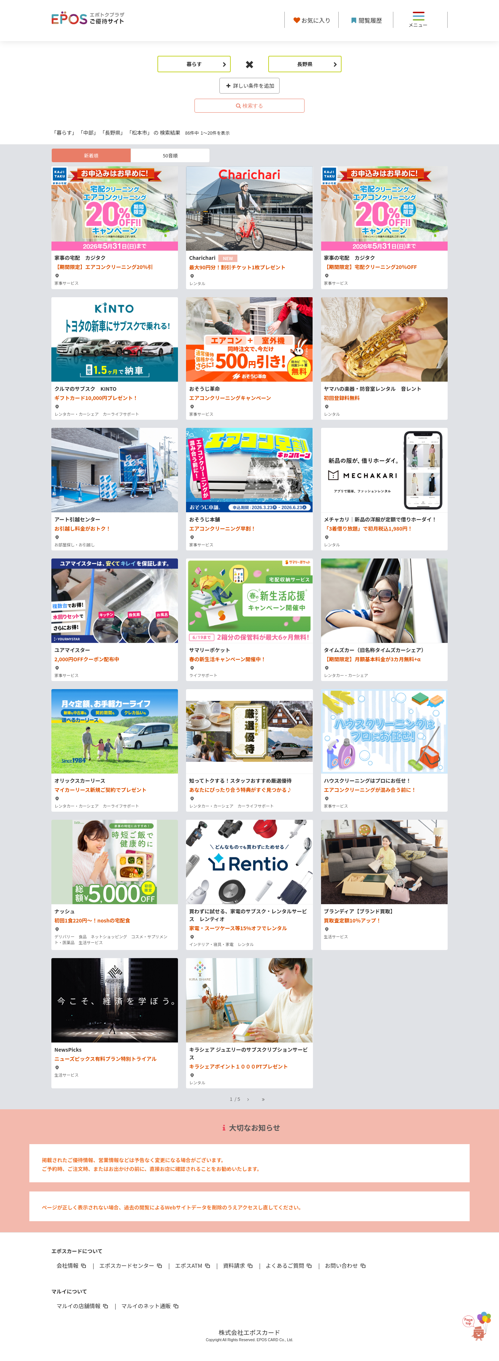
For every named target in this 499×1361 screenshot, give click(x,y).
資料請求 (238, 1265)
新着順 (91, 155)
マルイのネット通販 (150, 1306)
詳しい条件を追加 (249, 85)
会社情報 (72, 1265)
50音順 (170, 155)
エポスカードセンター (131, 1265)
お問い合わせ (346, 1265)
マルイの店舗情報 (83, 1306)
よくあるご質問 (289, 1265)
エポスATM (193, 1265)
